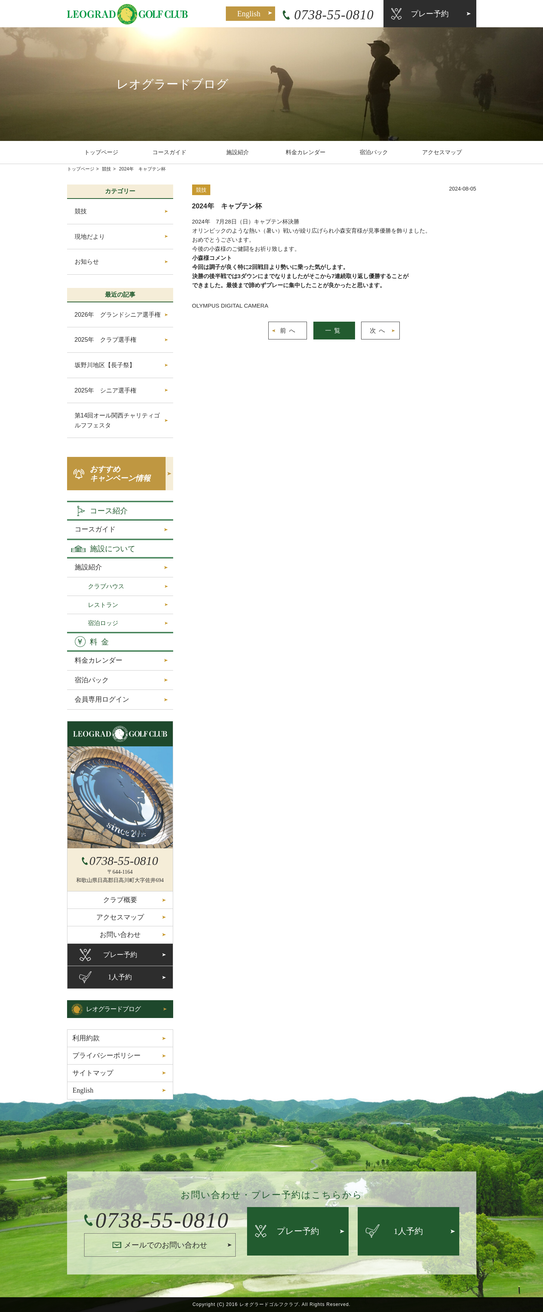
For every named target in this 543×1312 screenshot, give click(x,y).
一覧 (334, 330)
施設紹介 (237, 152)
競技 (106, 169)
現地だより (90, 236)
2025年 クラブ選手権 (106, 339)
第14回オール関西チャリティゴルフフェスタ (117, 420)
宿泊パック (374, 152)
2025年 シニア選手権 (106, 390)
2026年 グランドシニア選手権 (118, 314)
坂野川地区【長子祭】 (105, 365)
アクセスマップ (442, 152)
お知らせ (87, 261)
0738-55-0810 (334, 15)
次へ (379, 330)
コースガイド (169, 152)
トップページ (101, 152)
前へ (289, 330)
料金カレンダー (305, 152)
